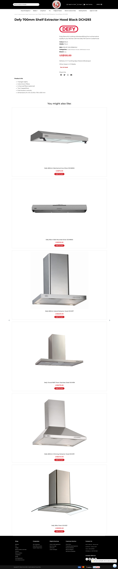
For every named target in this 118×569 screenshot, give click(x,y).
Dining (16, 556)
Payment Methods (70, 547)
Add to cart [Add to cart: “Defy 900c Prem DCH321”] (59, 531)
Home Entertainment (19, 559)
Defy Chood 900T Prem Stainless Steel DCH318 (59, 382)
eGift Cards (52, 547)
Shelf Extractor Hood (33, 14)
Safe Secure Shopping (70, 551)
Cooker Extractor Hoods (23, 14)
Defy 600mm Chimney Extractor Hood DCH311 (59, 454)
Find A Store (68, 544)
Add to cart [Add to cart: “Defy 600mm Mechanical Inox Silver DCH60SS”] (59, 174)
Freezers (17, 551)
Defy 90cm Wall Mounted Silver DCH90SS (59, 239)
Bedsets (17, 544)
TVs (16, 546)
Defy (65, 51)
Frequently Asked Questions (72, 546)
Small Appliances (19, 558)
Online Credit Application (55, 544)
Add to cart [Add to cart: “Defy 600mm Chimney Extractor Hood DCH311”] (59, 460)
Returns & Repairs (70, 549)
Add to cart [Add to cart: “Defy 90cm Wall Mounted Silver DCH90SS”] (59, 245)
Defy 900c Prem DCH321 (59, 525)
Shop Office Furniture (37, 546)
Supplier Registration (37, 547)
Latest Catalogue (53, 549)
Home (15, 14)
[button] (61, 75)
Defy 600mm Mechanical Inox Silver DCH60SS (59, 168)
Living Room (18, 554)
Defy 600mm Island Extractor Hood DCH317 (59, 311)
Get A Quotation (36, 544)
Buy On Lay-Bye (53, 546)
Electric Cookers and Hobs (20, 549)
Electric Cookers (18, 553)
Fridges (17, 547)
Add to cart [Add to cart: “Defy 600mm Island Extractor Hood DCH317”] (59, 317)
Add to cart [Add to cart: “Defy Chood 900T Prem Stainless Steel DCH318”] (59, 388)
